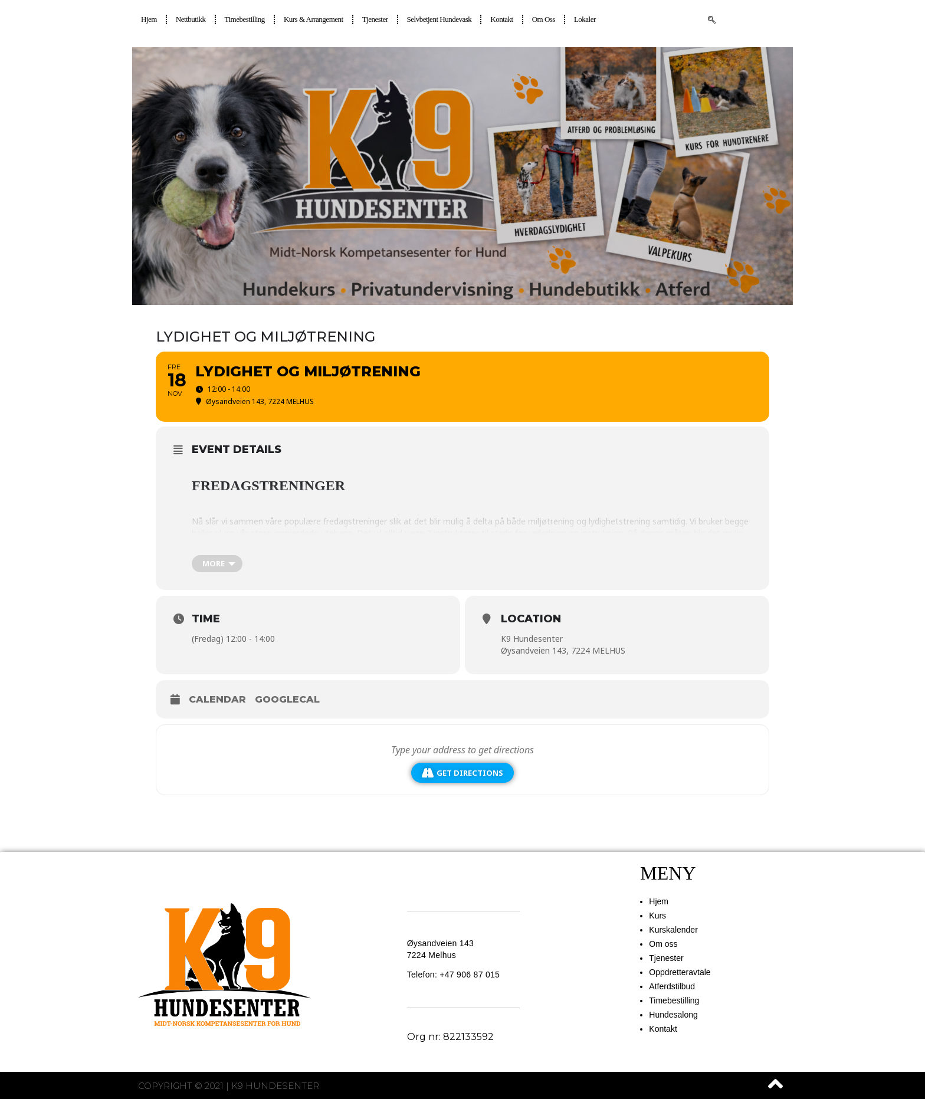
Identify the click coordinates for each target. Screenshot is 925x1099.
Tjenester (375, 19)
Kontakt (501, 19)
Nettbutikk (191, 19)
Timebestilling (245, 19)
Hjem (149, 19)
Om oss (543, 19)
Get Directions (462, 773)
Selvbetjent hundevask (439, 19)
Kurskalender (673, 929)
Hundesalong (673, 1014)
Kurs (657, 915)
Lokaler (585, 19)
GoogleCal (287, 699)
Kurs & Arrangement (313, 19)
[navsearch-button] (712, 20)
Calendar (217, 699)
